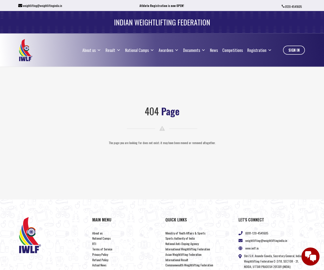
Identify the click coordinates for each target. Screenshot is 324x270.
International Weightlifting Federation (187, 249)
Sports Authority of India (180, 238)
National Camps (139, 50)
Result (113, 50)
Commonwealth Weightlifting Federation (189, 265)
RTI (94, 243)
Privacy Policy (100, 254)
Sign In (294, 50)
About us (91, 50)
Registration (259, 50)
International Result (176, 259)
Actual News (99, 265)
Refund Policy (100, 259)
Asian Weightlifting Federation (183, 254)
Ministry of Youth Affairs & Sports (185, 233)
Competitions (232, 50)
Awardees (169, 50)
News (214, 50)
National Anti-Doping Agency (182, 243)
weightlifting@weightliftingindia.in (42, 5)
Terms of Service (102, 249)
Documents (194, 50)
